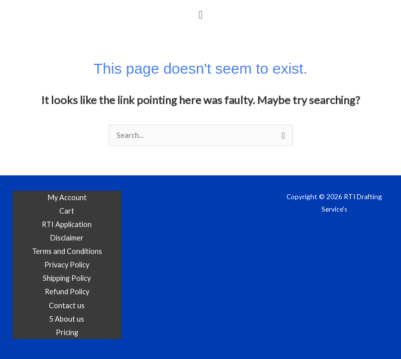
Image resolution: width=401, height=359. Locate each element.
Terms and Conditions (67, 251)
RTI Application (67, 224)
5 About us (66, 319)
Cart (66, 211)
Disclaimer (67, 238)
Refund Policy (67, 291)
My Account (67, 197)
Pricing (67, 332)
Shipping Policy (67, 278)
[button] (200, 14)
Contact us (67, 305)
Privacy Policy (66, 264)
